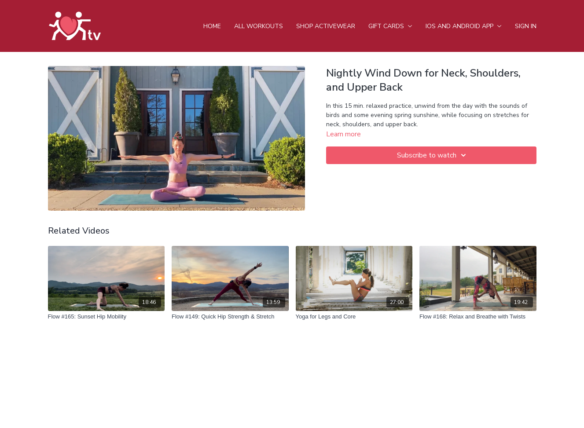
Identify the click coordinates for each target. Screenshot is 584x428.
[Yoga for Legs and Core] (354, 316)
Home (212, 26)
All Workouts (258, 26)
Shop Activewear (325, 26)
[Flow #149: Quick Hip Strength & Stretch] (230, 316)
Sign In (525, 26)
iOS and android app (464, 26)
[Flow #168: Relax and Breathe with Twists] (477, 316)
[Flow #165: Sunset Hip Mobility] (106, 316)
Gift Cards (390, 26)
